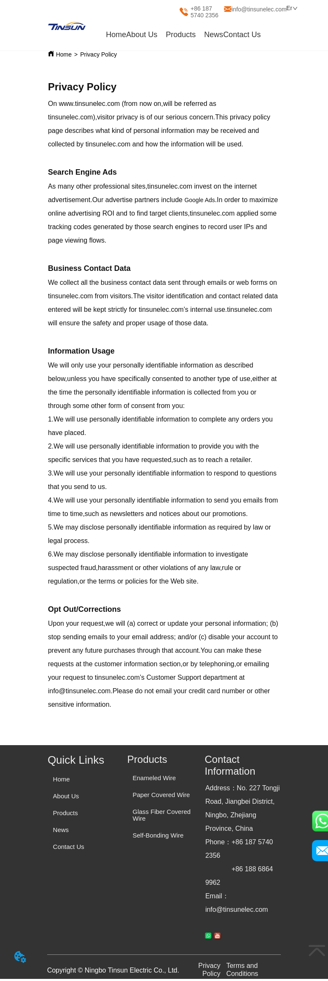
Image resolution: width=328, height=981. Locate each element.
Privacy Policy (98, 54)
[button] (180, 35)
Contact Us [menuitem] (242, 34)
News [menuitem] (213, 34)
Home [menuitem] (116, 34)
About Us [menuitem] (141, 34)
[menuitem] (180, 34)
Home (64, 54)
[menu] (183, 34)
